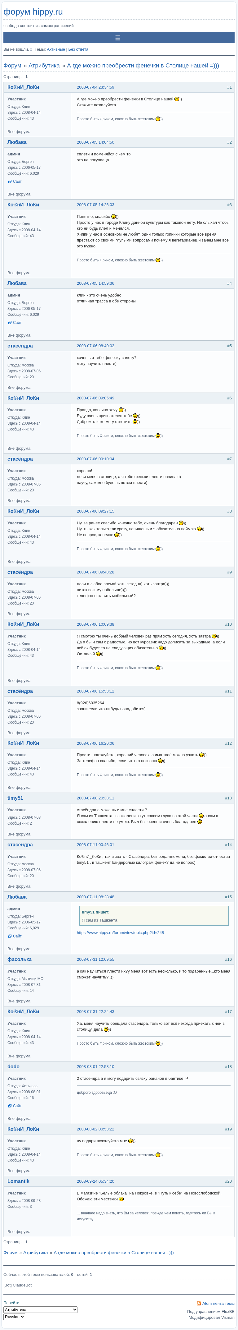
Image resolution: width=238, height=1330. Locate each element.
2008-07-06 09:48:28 (95, 572)
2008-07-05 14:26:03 (95, 204)
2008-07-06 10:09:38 (95, 624)
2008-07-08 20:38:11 (95, 798)
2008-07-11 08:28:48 (95, 897)
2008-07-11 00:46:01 (95, 844)
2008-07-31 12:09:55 (95, 959)
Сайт (17, 181)
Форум (12, 65)
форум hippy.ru (33, 11)
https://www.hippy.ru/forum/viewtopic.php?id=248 (120, 932)
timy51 (15, 798)
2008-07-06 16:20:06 (95, 743)
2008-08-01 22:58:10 (95, 1066)
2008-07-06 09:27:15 (95, 511)
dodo (13, 1066)
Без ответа (78, 49)
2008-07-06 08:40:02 (95, 345)
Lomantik (18, 1181)
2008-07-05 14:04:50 (95, 142)
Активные (56, 49)
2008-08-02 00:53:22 (95, 1129)
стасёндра (20, 345)
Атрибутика (44, 65)
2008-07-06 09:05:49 (95, 398)
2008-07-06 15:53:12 (95, 691)
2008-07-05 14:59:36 (95, 283)
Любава (17, 142)
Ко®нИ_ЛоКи (23, 87)
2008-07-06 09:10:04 (95, 459)
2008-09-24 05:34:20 (95, 1181)
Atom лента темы (218, 1303)
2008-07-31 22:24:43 (95, 1011)
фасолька (19, 959)
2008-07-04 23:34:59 (95, 87)
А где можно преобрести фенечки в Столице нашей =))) (143, 65)
